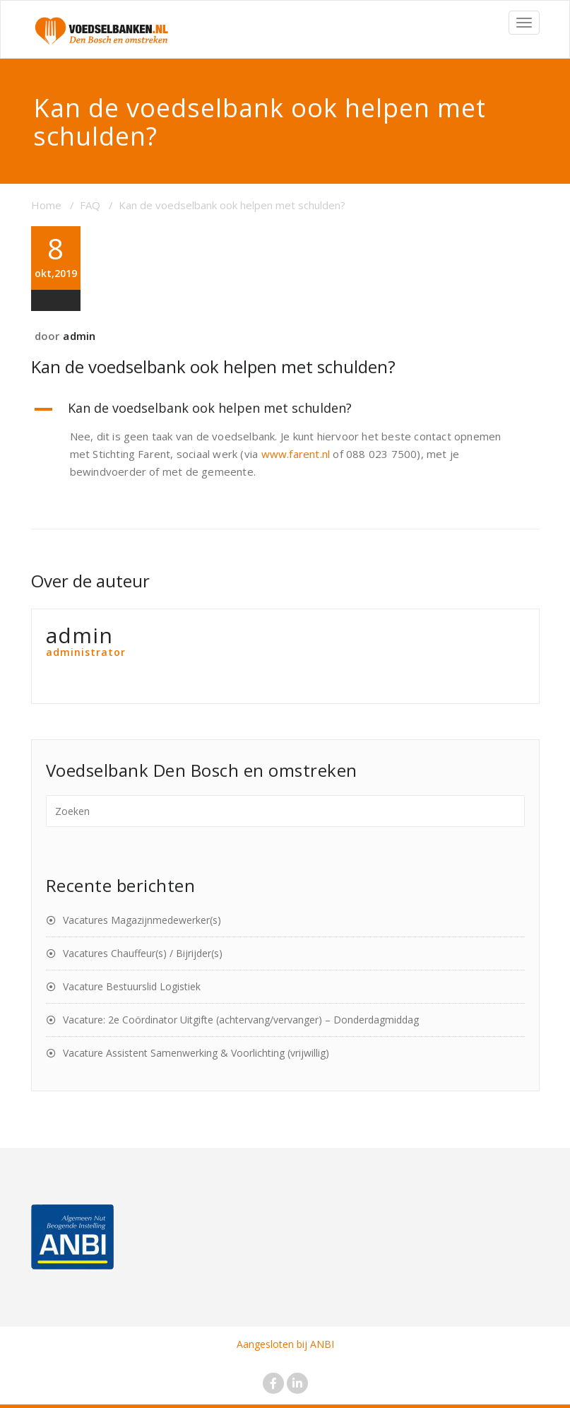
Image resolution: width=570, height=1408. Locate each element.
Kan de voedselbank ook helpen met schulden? (213, 366)
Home (46, 205)
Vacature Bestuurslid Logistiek (132, 986)
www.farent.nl (296, 454)
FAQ (90, 205)
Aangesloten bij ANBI (285, 1344)
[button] (285, 409)
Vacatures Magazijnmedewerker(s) (142, 920)
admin (79, 336)
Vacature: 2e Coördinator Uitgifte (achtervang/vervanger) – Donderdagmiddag (241, 1019)
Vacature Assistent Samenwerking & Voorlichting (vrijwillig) (196, 1053)
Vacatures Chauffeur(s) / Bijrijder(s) (142, 953)
